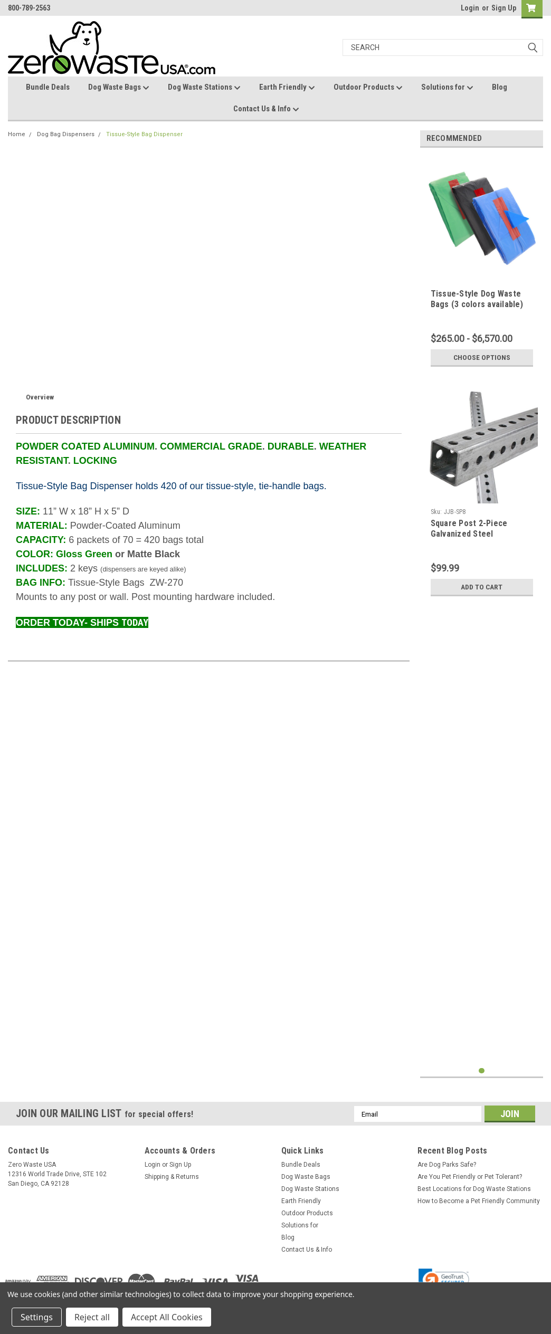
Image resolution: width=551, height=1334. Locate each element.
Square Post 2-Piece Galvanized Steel (469, 528)
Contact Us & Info (266, 109)
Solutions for (447, 87)
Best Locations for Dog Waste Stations (474, 1193)
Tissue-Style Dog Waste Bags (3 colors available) (477, 299)
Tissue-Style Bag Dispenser (144, 134)
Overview (40, 397)
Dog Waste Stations (204, 87)
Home (16, 134)
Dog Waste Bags (118, 87)
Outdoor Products (368, 87)
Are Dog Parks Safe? (446, 1169)
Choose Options (481, 357)
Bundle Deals (48, 87)
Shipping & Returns (172, 1181)
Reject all (92, 1317)
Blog (499, 87)
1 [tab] (481, 1075)
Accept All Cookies (167, 1317)
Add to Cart (481, 587)
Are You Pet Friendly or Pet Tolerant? (469, 1181)
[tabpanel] (481, 264)
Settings (37, 1317)
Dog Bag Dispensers (65, 134)
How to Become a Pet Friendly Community (478, 1205)
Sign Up (503, 8)
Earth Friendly (287, 87)
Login (470, 8)
